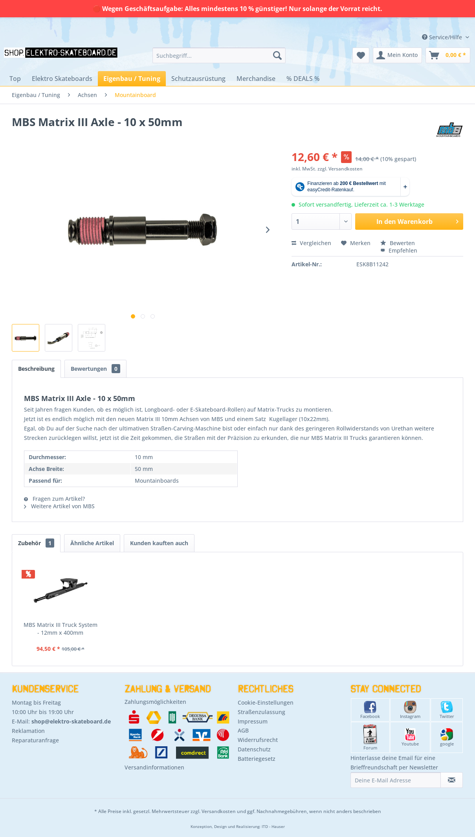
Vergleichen (311, 243)
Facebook (370, 710)
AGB (243, 730)
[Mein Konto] (397, 55)
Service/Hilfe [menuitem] (443, 37)
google (447, 737)
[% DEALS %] (303, 78)
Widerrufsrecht (258, 740)
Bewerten (397, 243)
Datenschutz (254, 749)
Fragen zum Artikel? (54, 498)
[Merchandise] (256, 78)
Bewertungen (95, 368)
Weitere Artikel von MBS (59, 506)
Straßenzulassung (261, 712)
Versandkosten (219, 811)
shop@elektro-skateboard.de (71, 721)
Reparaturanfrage (35, 740)
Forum (370, 737)
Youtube (410, 737)
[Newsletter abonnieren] (451, 780)
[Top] (15, 78)
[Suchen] (277, 55)
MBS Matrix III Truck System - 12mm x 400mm (60, 628)
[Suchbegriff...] (219, 55)
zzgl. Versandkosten (340, 168)
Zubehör (36, 543)
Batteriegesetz (256, 758)
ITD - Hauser (273, 826)
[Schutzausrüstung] (198, 78)
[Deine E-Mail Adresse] (395, 780)
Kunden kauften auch (159, 543)
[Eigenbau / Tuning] (132, 78)
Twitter (447, 710)
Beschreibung (36, 368)
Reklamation (28, 730)
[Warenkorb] (447, 55)
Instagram (410, 710)
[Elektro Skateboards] (62, 78)
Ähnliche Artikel (92, 543)
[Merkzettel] (360, 55)
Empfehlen (398, 250)
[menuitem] (219, 55)
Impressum (253, 721)
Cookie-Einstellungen (265, 702)
